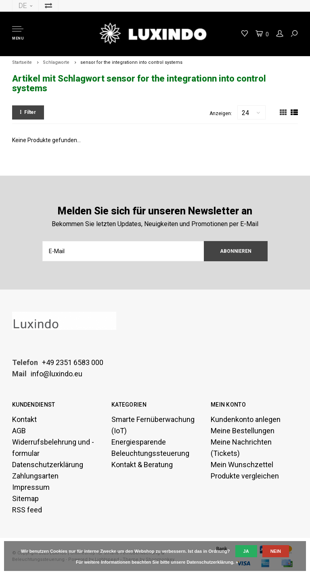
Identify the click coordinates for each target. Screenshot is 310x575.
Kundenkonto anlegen (246, 419)
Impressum (31, 487)
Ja (246, 551)
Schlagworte (56, 62)
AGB (19, 430)
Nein (275, 551)
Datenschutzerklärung (47, 464)
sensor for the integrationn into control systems (131, 62)
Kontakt (24, 419)
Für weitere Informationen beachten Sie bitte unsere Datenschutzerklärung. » (157, 562)
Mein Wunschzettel (242, 464)
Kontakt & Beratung (142, 464)
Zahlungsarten (35, 476)
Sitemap (25, 498)
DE (25, 5)
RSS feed (27, 510)
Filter (28, 112)
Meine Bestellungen (242, 430)
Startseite (22, 62)
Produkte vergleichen (245, 476)
